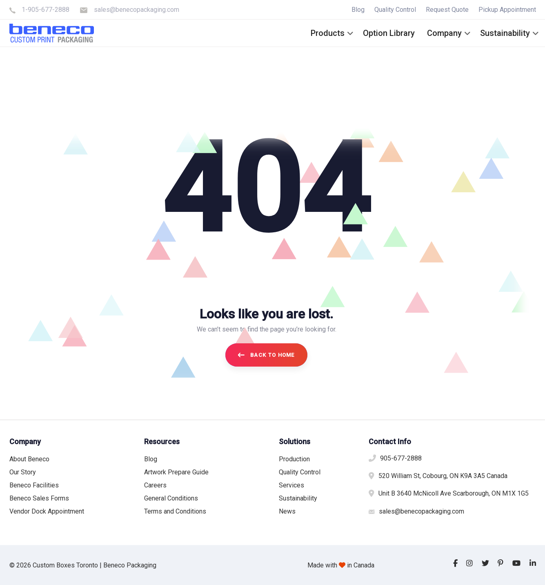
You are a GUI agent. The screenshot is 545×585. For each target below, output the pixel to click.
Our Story (22, 472)
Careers (155, 485)
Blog (358, 9)
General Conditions (171, 498)
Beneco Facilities (34, 485)
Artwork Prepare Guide (176, 472)
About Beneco (29, 459)
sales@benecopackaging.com (136, 9)
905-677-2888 (401, 458)
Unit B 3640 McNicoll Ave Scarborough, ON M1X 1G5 (453, 493)
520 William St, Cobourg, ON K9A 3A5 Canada (442, 476)
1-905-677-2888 (45, 9)
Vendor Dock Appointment (46, 511)
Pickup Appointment (507, 9)
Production (294, 459)
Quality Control (395, 9)
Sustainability (298, 498)
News (287, 511)
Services (291, 485)
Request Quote (447, 9)
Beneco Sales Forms (39, 498)
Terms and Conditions (175, 511)
